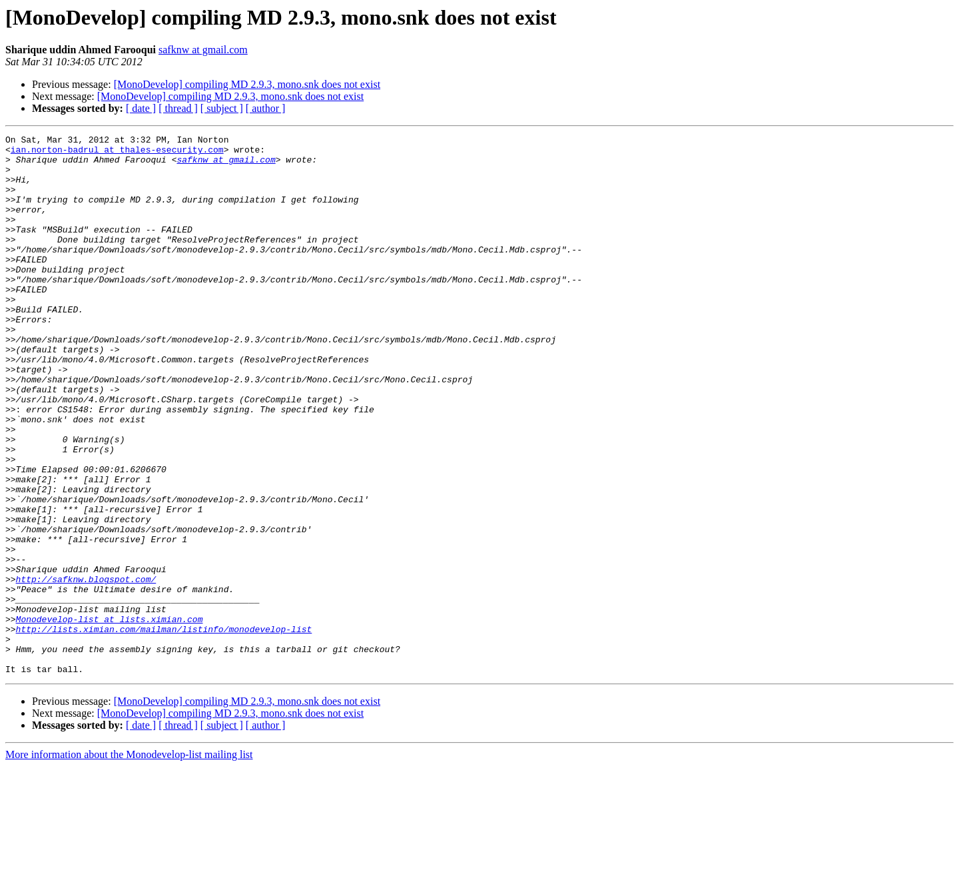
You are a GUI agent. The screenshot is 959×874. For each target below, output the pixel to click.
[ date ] (141, 108)
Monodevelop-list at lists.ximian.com (109, 717)
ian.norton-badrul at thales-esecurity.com (117, 153)
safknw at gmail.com (203, 49)
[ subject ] (221, 108)
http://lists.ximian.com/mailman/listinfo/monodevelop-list (164, 729)
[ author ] (266, 108)
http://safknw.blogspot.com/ (86, 669)
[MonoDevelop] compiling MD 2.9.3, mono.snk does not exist (247, 84)
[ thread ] (178, 108)
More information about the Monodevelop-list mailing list (129, 862)
